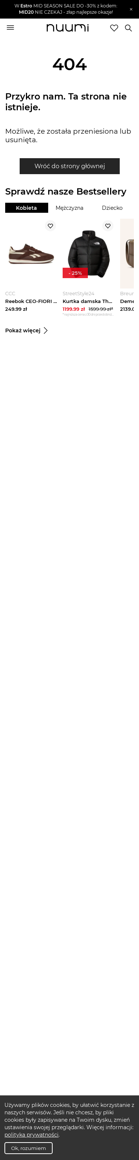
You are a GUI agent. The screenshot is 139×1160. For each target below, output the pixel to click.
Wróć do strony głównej (69, 166)
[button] (66, 9)
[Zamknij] (131, 9)
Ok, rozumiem (28, 1148)
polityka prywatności (31, 1134)
